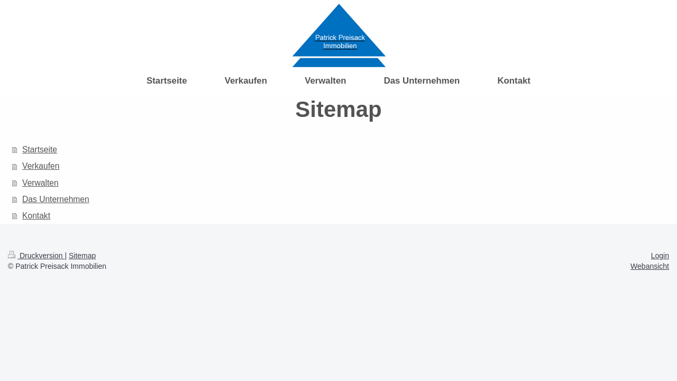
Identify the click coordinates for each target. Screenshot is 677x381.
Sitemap (82, 255)
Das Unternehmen (55, 199)
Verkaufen (40, 165)
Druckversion (36, 255)
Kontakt (36, 215)
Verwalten (40, 182)
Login (660, 255)
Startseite (39, 149)
